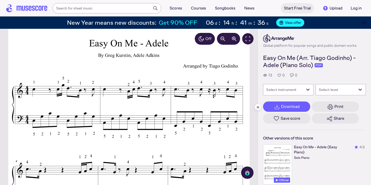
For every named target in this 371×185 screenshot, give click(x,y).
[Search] (155, 8)
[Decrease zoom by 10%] (223, 38)
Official (282, 180)
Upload (332, 8)
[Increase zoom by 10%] (234, 38)
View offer (290, 23)
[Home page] (26, 8)
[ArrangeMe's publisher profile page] (310, 38)
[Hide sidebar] (258, 107)
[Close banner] (364, 23)
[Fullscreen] (248, 38)
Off (205, 39)
